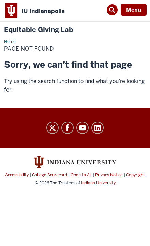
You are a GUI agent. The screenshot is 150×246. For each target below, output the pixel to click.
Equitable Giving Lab (38, 30)
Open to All (81, 175)
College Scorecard (49, 175)
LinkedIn (97, 128)
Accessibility (17, 175)
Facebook (67, 128)
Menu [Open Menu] (133, 9)
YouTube (82, 128)
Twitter (52, 128)
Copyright (135, 175)
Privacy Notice (109, 175)
